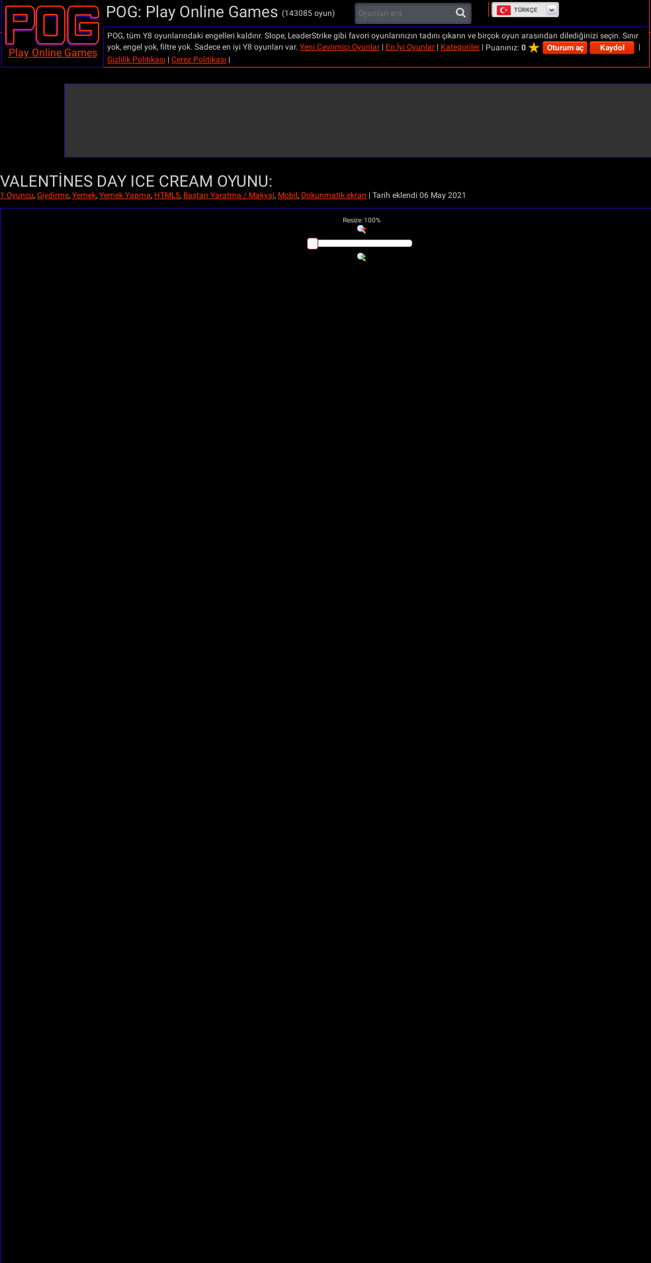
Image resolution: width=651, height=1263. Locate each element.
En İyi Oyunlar (410, 47)
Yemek (84, 195)
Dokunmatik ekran (334, 195)
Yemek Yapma (125, 195)
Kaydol (612, 47)
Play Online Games (53, 52)
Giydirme (53, 195)
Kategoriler (460, 47)
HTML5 (167, 195)
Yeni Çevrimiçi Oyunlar (340, 47)
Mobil (288, 195)
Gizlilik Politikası (136, 59)
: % (361, 220)
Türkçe (516, 10)
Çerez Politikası (198, 59)
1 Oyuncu (17, 195)
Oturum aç (565, 47)
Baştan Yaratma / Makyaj (229, 195)
